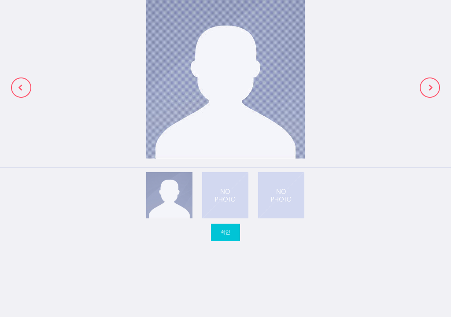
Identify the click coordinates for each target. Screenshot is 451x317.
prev (21, 87)
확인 (225, 232)
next (430, 87)
